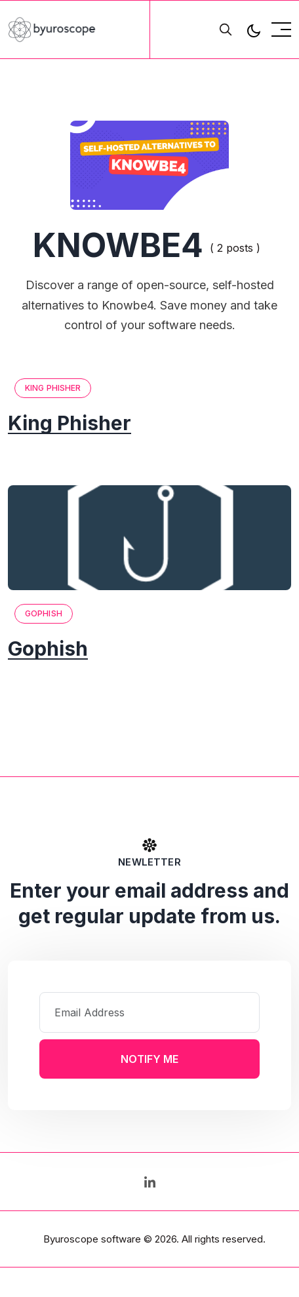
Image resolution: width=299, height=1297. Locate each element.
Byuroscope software (92, 1239)
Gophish (43, 613)
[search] (225, 29)
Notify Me (149, 1059)
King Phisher (53, 388)
